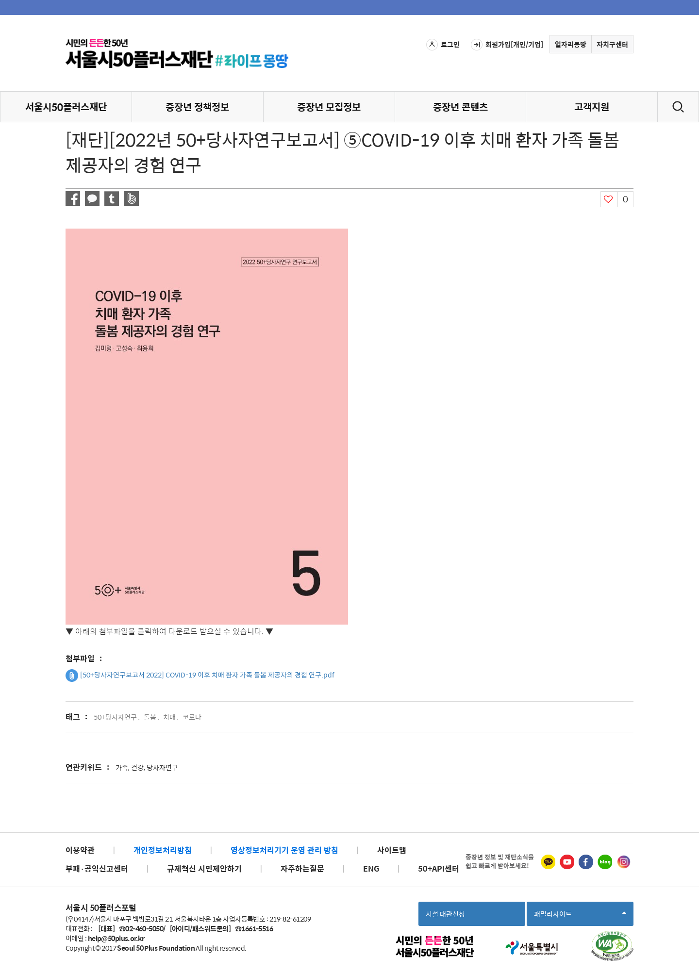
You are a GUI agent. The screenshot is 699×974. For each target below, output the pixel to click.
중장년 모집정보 (329, 106)
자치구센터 (612, 44)
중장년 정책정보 (197, 106)
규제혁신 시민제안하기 (204, 868)
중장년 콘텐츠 (460, 106)
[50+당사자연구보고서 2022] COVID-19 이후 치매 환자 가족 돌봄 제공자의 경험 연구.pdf (200, 675)
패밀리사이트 (580, 917)
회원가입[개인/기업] (507, 44)
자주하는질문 (302, 868)
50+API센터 (438, 868)
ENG (371, 868)
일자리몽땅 (570, 44)
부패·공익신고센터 (97, 868)
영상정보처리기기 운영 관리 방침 (284, 850)
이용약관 (80, 850)
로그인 (443, 44)
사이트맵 (391, 850)
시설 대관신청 (445, 913)
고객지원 (591, 106)
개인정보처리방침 (162, 850)
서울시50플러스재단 (66, 106)
